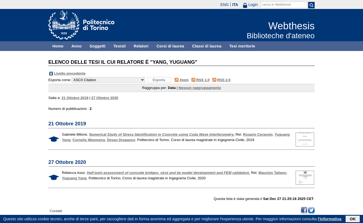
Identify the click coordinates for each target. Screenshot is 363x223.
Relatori (141, 46)
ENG (224, 5)
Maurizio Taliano (272, 173)
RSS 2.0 (223, 80)
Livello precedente (70, 73)
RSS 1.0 (202, 80)
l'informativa (330, 219)
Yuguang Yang (74, 178)
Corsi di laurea (170, 46)
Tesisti (119, 46)
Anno (76, 46)
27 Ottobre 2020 (104, 98)
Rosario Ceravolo (258, 134)
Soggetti (97, 46)
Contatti (56, 211)
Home (58, 46)
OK (353, 219)
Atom (184, 80)
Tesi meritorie (242, 46)
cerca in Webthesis (276, 5)
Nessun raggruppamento (200, 88)
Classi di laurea (206, 46)
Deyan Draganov (121, 140)
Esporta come (59, 80)
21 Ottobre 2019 (74, 98)
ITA (235, 5)
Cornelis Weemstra (89, 140)
